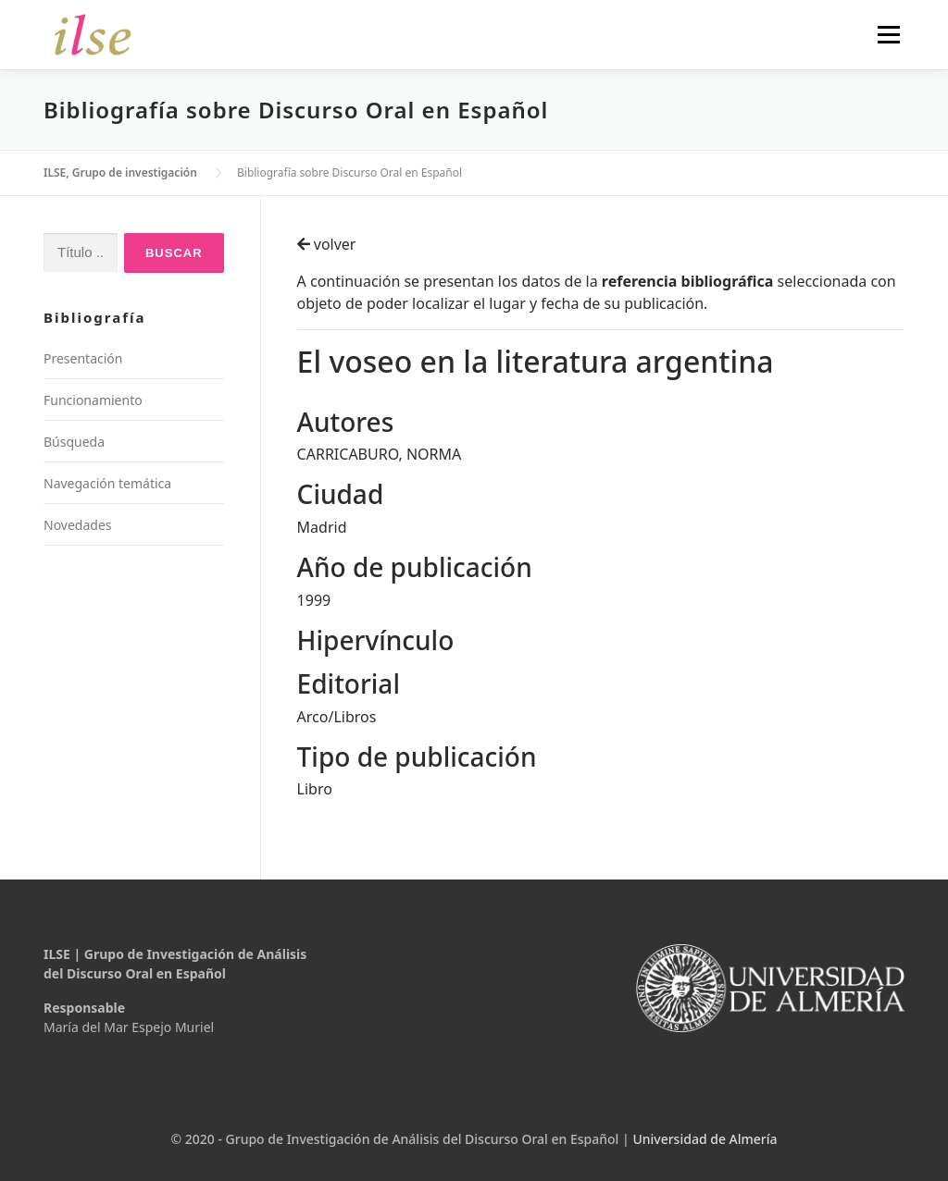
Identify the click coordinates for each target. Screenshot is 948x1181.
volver (326, 244)
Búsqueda (74, 441)
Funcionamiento (93, 400)
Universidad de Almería (704, 1139)
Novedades (78, 525)
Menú (888, 34)
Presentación (83, 358)
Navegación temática (107, 483)
